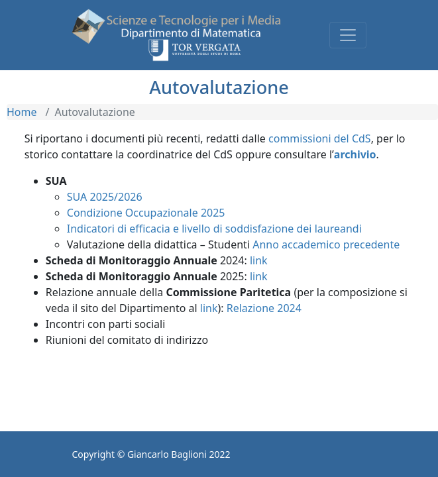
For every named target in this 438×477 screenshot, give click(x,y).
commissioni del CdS (319, 138)
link (259, 260)
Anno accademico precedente (326, 244)
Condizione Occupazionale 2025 (146, 212)
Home (22, 112)
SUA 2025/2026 (104, 196)
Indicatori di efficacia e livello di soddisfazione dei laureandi (214, 228)
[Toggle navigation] (347, 35)
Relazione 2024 (264, 308)
